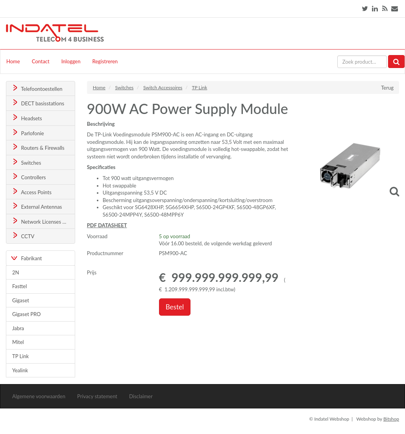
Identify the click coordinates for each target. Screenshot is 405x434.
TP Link (20, 356)
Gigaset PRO (26, 314)
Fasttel (19, 286)
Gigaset (20, 300)
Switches (26, 162)
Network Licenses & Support (43, 221)
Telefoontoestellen (37, 88)
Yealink (20, 370)
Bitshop (391, 419)
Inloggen (71, 61)
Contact (41, 61)
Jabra (18, 328)
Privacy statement (97, 396)
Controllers (28, 176)
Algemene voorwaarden (38, 396)
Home (13, 61)
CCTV (23, 235)
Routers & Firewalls (38, 147)
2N (15, 272)
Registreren (105, 61)
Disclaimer (141, 396)
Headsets (26, 117)
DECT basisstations (37, 103)
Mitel (18, 342)
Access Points (31, 191)
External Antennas (36, 206)
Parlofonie (27, 132)
